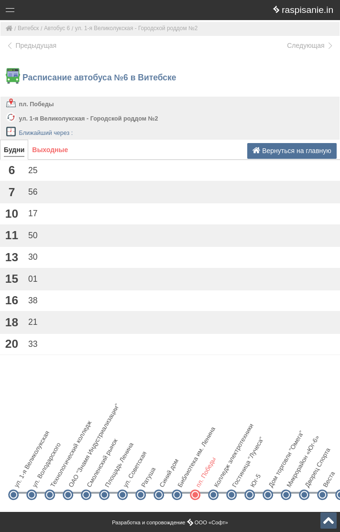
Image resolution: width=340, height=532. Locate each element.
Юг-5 (255, 480)
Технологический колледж (57, 478)
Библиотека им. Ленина (185, 478)
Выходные (50, 150)
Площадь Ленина (112, 478)
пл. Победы (36, 104)
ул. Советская (130, 478)
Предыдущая (31, 45)
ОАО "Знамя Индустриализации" (76, 478)
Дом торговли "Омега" (276, 478)
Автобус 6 (57, 28)
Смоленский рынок (94, 478)
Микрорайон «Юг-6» (294, 478)
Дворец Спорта (312, 478)
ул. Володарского (39, 478)
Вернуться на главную (291, 150)
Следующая (310, 45)
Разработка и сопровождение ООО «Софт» (170, 522)
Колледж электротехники (221, 478)
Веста (328, 479)
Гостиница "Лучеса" (239, 478)
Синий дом (166, 478)
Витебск (28, 28)
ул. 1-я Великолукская (21, 478)
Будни (14, 150)
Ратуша (148, 478)
